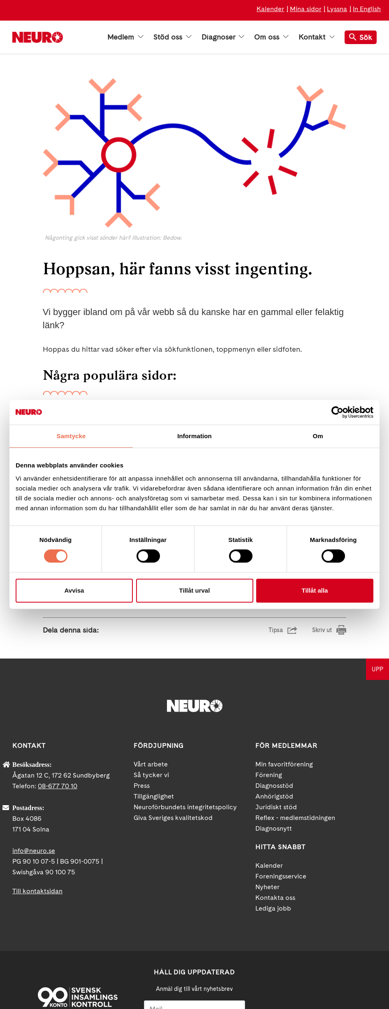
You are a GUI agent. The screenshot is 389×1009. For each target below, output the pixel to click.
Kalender (270, 9)
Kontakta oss (275, 799)
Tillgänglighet (154, 698)
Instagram (349, 931)
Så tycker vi (151, 677)
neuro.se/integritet (194, 964)
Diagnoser (222, 37)
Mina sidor (306, 9)
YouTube (318, 931)
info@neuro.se (33, 753)
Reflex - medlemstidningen (295, 720)
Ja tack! (194, 984)
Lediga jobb (273, 810)
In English (367, 9)
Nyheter (267, 789)
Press (142, 687)
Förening (268, 677)
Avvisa (74, 590)
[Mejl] (194, 911)
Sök (360, 37)
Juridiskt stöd (276, 709)
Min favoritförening (284, 666)
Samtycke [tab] (71, 435)
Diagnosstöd (274, 687)
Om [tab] (318, 435)
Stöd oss (172, 37)
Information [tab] (194, 435)
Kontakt (317, 37)
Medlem (125, 37)
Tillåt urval (194, 590)
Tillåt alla (315, 590)
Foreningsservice (280, 778)
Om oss (271, 37)
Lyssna (337, 9)
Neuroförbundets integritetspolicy (185, 709)
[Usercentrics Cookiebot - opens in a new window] (337, 412)
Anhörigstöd (274, 698)
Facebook (288, 931)
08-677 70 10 (57, 688)
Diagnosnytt (273, 730)
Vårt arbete (151, 666)
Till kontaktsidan (37, 793)
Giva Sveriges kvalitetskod (173, 720)
